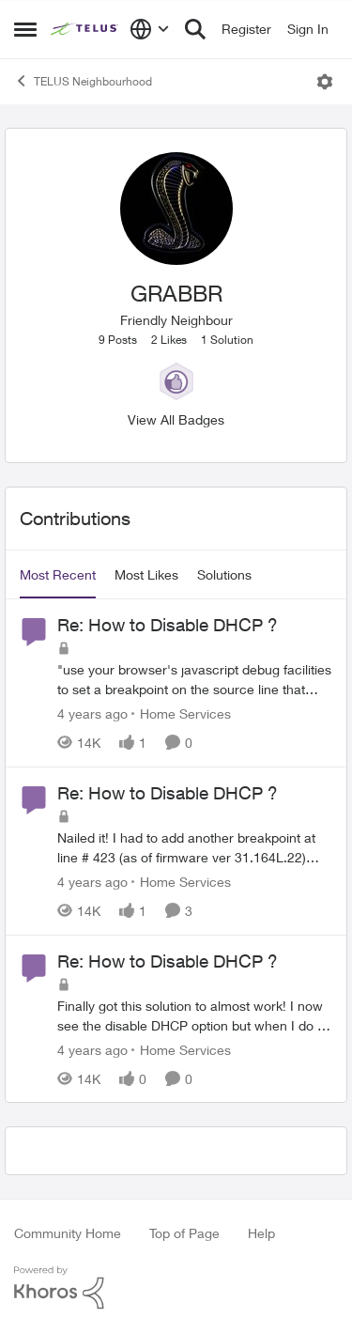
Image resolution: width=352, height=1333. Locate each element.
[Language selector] (149, 29)
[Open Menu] (325, 82)
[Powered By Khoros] (176, 1288)
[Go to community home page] (85, 29)
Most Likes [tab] (146, 574)
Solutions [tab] (224, 574)
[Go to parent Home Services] (181, 713)
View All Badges (176, 419)
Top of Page (184, 1233)
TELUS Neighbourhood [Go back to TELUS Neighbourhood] (83, 80)
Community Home (67, 1233)
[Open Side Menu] (25, 29)
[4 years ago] (92, 713)
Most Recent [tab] (58, 574)
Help (261, 1233)
